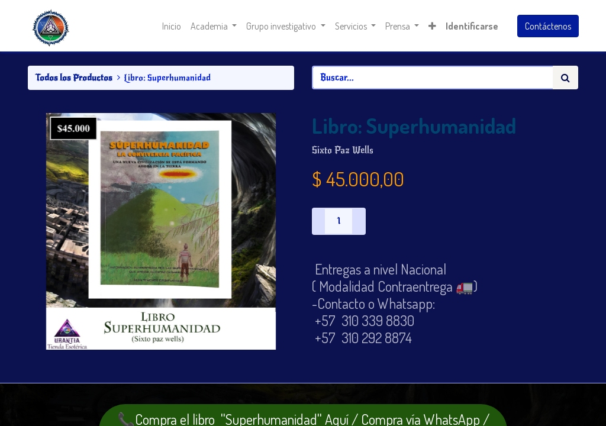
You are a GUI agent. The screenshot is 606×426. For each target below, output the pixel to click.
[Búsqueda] (565, 77)
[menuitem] (171, 26)
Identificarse (471, 26)
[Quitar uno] (318, 221)
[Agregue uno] (358, 221)
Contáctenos (547, 26)
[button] (431, 26)
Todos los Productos (73, 77)
